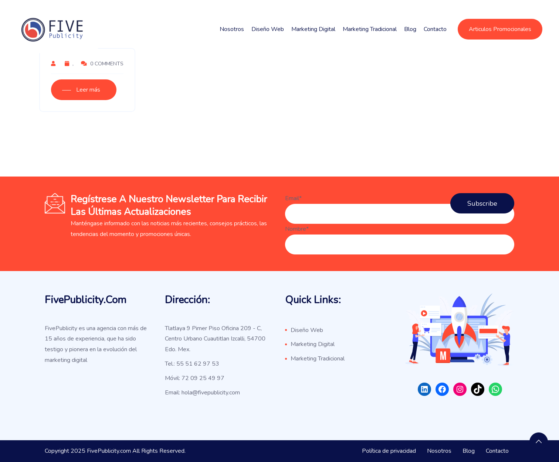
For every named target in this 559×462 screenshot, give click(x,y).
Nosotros (232, 29)
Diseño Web (267, 29)
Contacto (435, 29)
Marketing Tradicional (370, 29)
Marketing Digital (313, 29)
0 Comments (102, 63)
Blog (410, 29)
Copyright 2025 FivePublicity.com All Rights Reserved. (115, 451)
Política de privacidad (389, 451)
